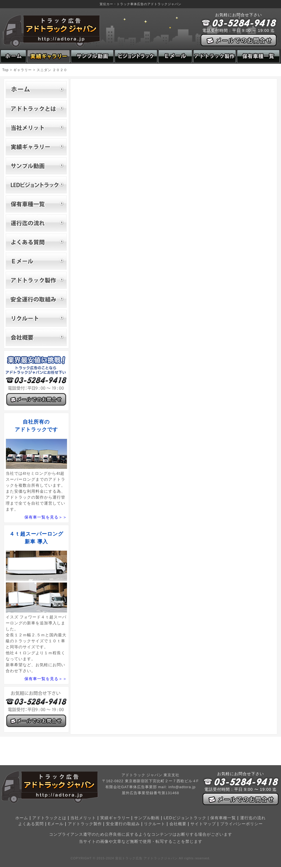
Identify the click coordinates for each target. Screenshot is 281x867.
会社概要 (177, 823)
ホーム (21, 818)
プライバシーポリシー (241, 823)
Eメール (56, 823)
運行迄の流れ (253, 818)
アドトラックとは (49, 818)
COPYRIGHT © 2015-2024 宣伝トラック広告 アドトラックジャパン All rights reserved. (140, 858)
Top (5, 70)
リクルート (154, 823)
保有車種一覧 (223, 818)
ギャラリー (22, 70)
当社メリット (83, 818)
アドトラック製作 (85, 823)
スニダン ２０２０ (52, 70)
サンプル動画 (147, 818)
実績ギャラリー (115, 818)
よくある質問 (31, 823)
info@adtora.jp (182, 787)
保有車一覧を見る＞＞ (45, 517)
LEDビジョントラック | (187, 818)
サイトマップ (203, 823)
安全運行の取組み (123, 823)
